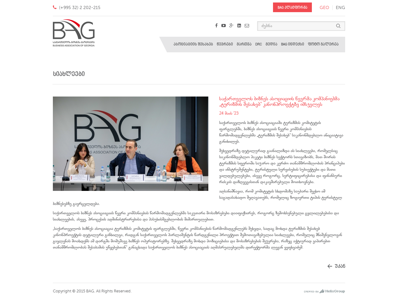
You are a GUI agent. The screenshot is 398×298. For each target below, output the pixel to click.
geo (324, 7)
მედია (271, 44)
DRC (258, 44)
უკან (340, 266)
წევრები (225, 44)
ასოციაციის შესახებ (193, 44)
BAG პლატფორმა (292, 8)
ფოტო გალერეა (323, 44)
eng (340, 7)
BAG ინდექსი (292, 44)
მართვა (244, 44)
